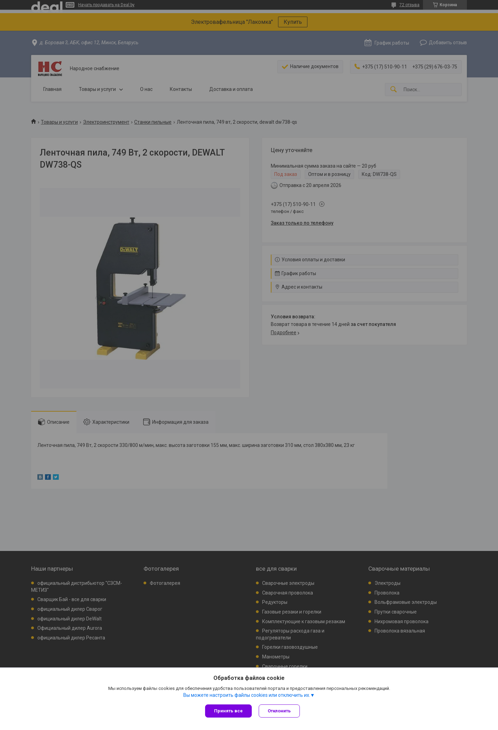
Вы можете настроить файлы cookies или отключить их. (246, 695)
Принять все (228, 710)
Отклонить (279, 710)
